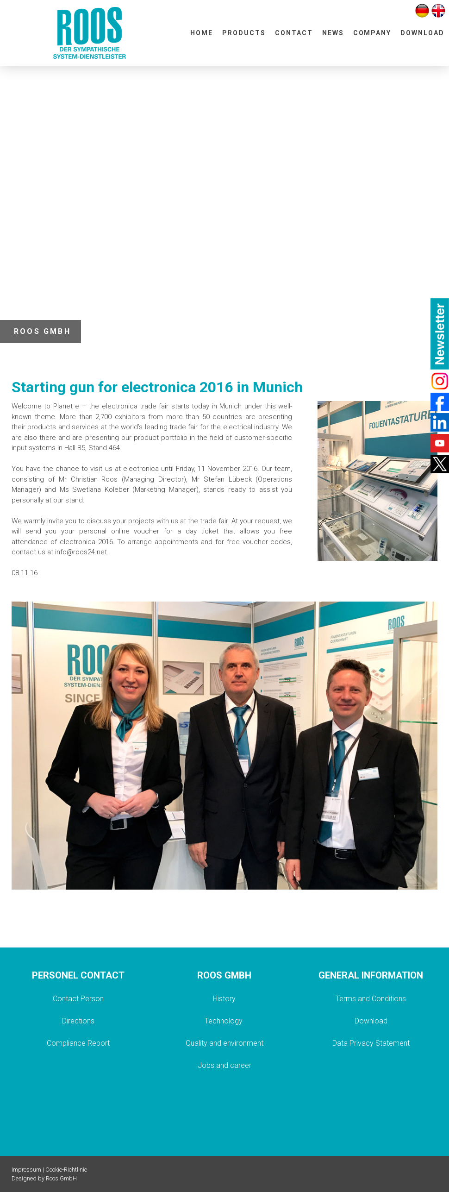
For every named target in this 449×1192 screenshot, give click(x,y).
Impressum (26, 1169)
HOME (201, 33)
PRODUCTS (244, 33)
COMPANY (372, 33)
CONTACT (294, 33)
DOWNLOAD (422, 33)
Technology (224, 1020)
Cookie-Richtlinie (66, 1169)
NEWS (333, 33)
